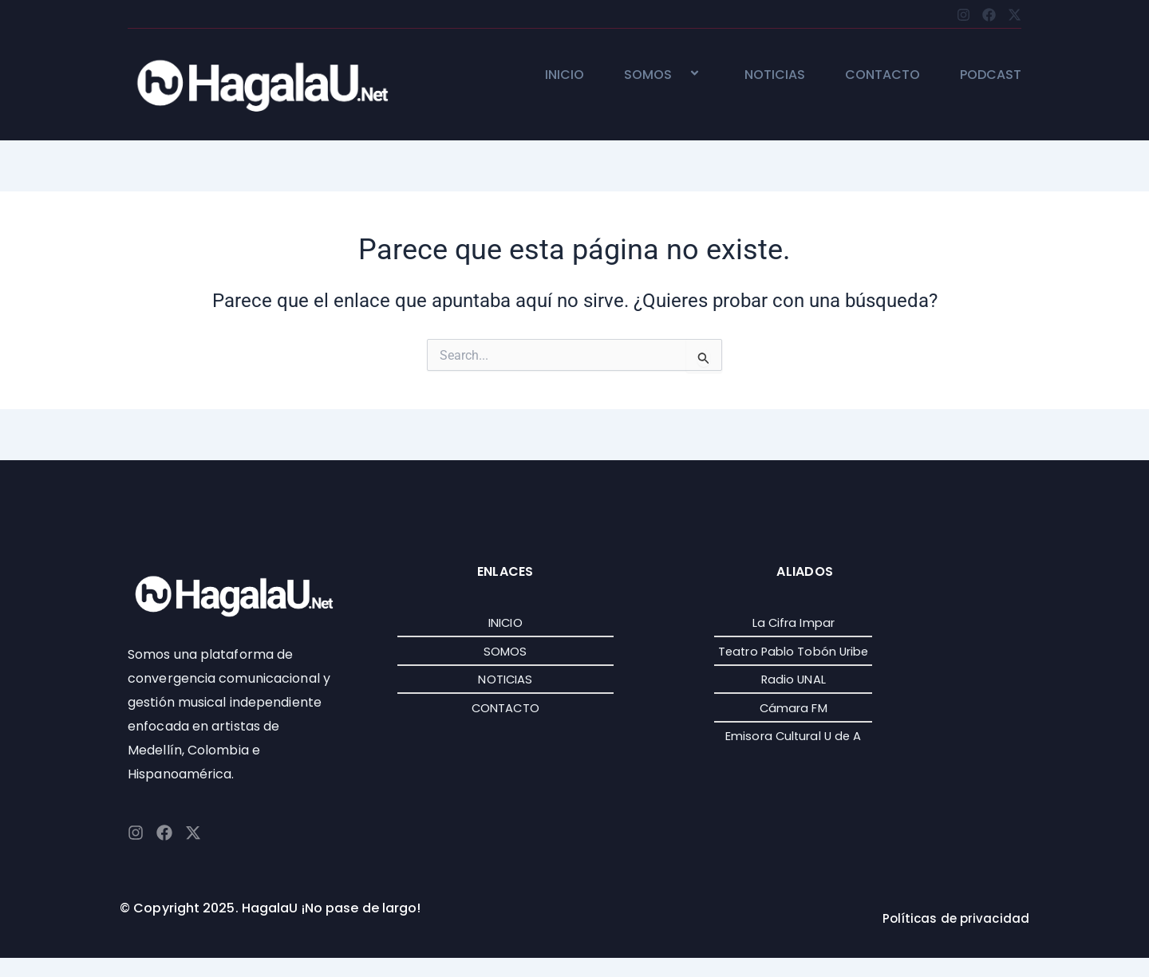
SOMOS (664, 75)
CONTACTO (882, 75)
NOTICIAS (774, 75)
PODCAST (990, 75)
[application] (678, 74)
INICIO (564, 75)
